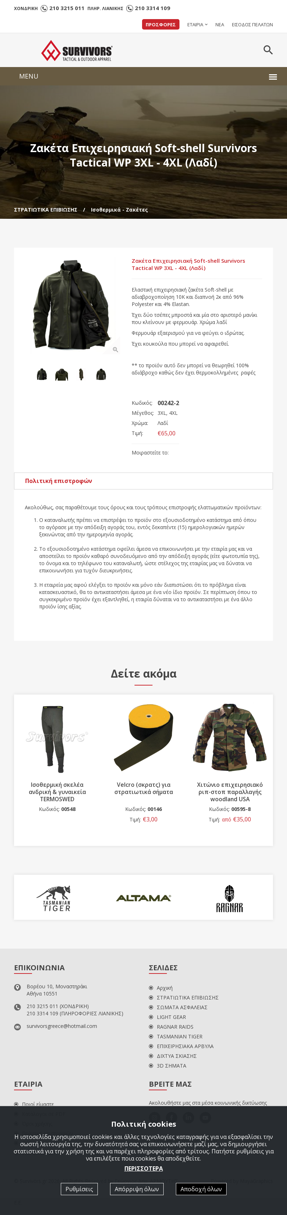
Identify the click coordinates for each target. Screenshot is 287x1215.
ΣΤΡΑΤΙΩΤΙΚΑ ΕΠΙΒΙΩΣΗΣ (45, 209)
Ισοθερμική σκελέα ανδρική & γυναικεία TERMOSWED (57, 789)
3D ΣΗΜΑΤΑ (167, 1067)
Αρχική (161, 989)
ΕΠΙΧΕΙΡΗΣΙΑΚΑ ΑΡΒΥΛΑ (181, 1047)
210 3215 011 (67, 8)
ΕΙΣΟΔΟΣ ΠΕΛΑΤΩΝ (252, 24)
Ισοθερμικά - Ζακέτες (119, 209)
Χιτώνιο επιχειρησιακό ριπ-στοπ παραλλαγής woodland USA (230, 793)
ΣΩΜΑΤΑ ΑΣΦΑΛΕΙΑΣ (178, 1008)
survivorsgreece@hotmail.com (62, 1027)
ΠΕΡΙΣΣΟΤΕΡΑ (143, 1168)
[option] (73, 307)
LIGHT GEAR (167, 1018)
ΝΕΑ (219, 24)
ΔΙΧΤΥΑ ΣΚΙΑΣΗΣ (173, 1057)
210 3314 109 (152, 8)
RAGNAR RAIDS (171, 1028)
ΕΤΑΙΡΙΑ (195, 24)
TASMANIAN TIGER (175, 1037)
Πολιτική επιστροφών (58, 482)
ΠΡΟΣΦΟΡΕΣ (161, 24)
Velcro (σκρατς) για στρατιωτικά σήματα (143, 789)
